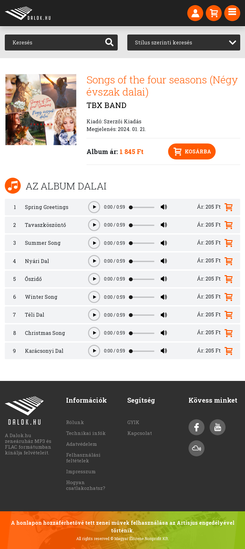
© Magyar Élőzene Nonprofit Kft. (139, 538)
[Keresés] (53, 42)
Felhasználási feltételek (83, 458)
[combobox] (183, 42)
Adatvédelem (81, 444)
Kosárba (192, 152)
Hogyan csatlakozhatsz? (85, 485)
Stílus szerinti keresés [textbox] (163, 42)
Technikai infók (86, 433)
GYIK (133, 422)
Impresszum (81, 471)
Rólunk (75, 422)
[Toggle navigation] (232, 13)
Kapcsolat (139, 433)
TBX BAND (106, 105)
